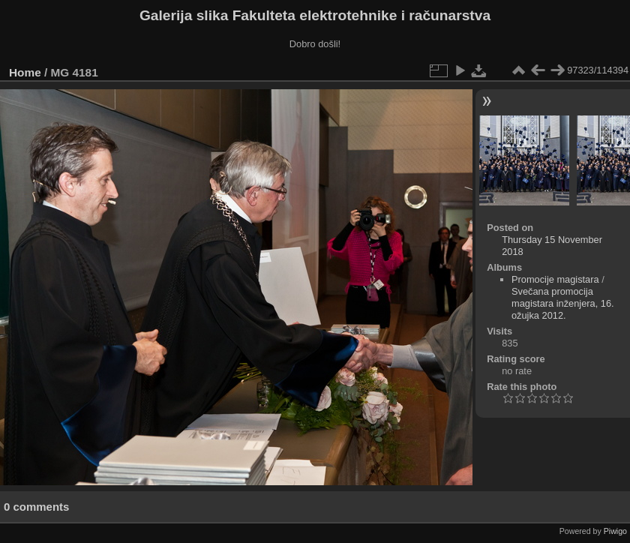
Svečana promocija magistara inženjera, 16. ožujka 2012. (563, 303)
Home (25, 72)
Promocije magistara (555, 279)
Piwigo (615, 531)
